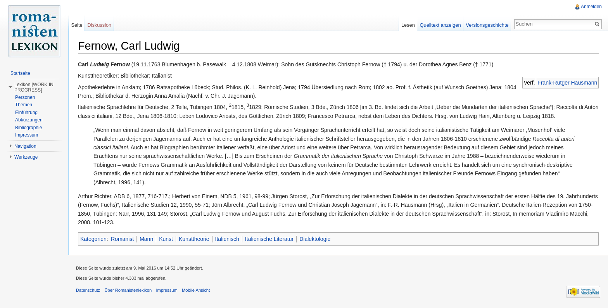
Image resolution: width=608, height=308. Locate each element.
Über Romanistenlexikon (128, 290)
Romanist (122, 239)
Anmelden (591, 6)
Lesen (408, 25)
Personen (25, 97)
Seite (76, 25)
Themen (23, 104)
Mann (146, 239)
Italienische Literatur (269, 239)
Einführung (26, 112)
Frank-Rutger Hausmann (567, 83)
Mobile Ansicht (196, 290)
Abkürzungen (29, 120)
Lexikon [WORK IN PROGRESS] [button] (34, 87)
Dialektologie (314, 239)
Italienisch (227, 239)
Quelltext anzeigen (440, 25)
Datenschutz (88, 290)
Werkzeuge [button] (26, 157)
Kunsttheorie (194, 239)
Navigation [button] (25, 146)
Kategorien (93, 239)
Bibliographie (28, 127)
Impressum (26, 135)
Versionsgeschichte (487, 25)
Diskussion (99, 25)
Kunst (166, 239)
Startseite (20, 73)
